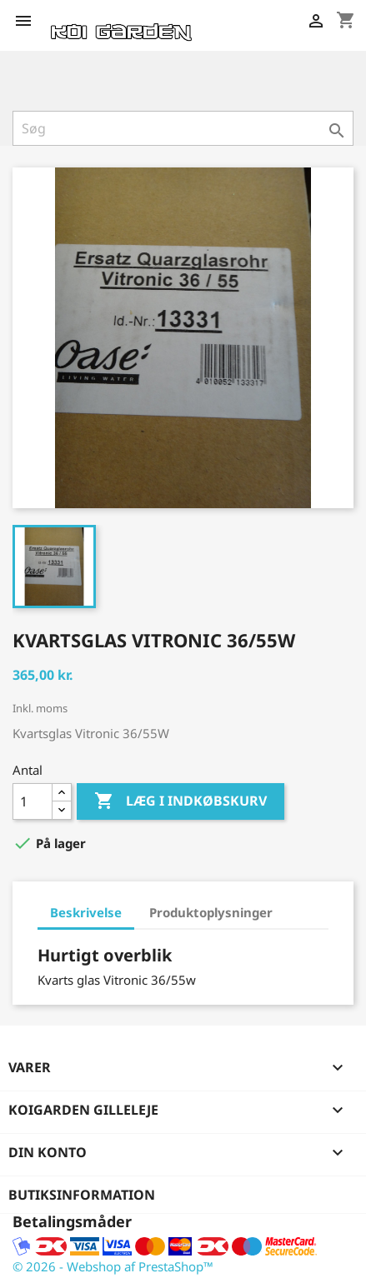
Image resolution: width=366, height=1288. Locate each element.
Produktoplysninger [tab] (211, 912)
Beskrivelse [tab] (86, 912)
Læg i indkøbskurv (180, 801)
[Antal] (33, 801)
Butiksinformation (81, 1195)
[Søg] (183, 128)
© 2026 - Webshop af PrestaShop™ (113, 1266)
